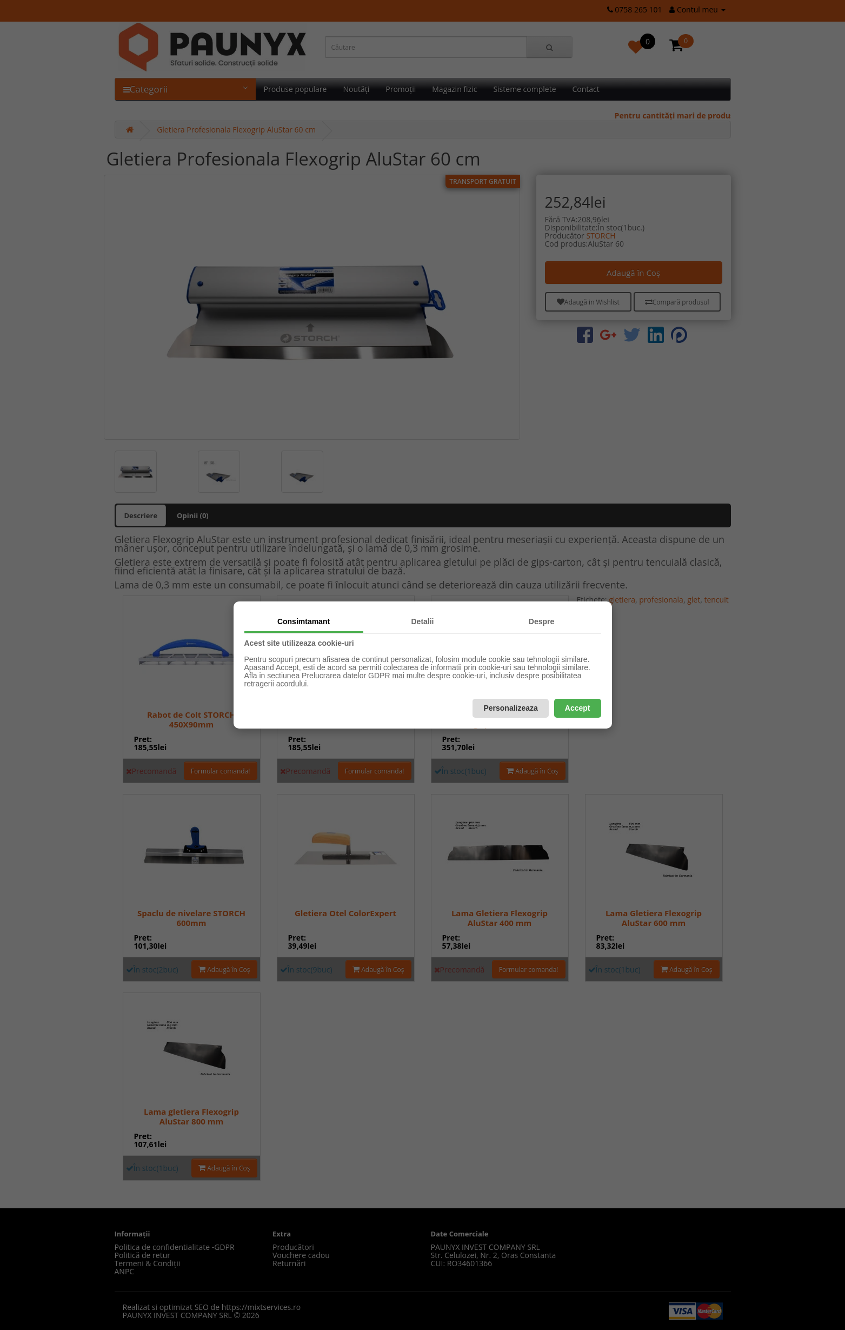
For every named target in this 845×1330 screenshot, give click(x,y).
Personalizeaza (510, 708)
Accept (577, 708)
